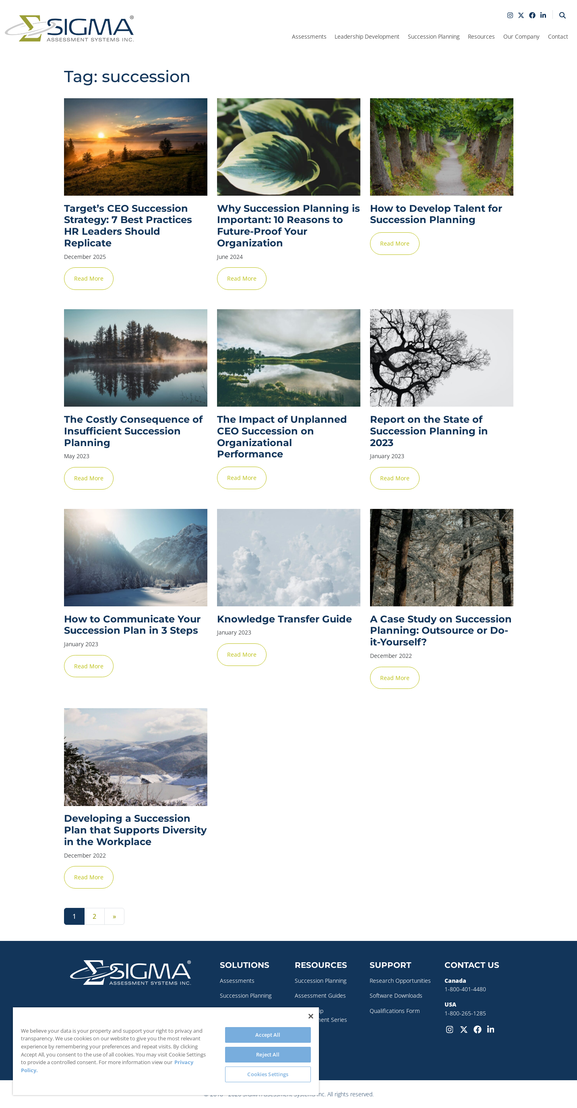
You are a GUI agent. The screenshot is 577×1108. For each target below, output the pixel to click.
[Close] (310, 1016)
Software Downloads (396, 995)
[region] (166, 1051)
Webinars (307, 1034)
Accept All (267, 1034)
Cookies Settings (267, 1074)
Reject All (267, 1054)
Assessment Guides (320, 995)
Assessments (237, 980)
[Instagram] (451, 1029)
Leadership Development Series (321, 1015)
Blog (300, 1050)
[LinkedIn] (492, 1029)
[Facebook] (479, 1029)
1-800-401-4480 (465, 989)
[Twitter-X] (465, 1029)
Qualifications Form (395, 1011)
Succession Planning (245, 995)
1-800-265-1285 (465, 1013)
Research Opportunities (400, 980)
